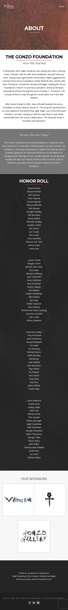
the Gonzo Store (24, 579)
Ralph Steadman (19, 576)
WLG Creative (33, 576)
